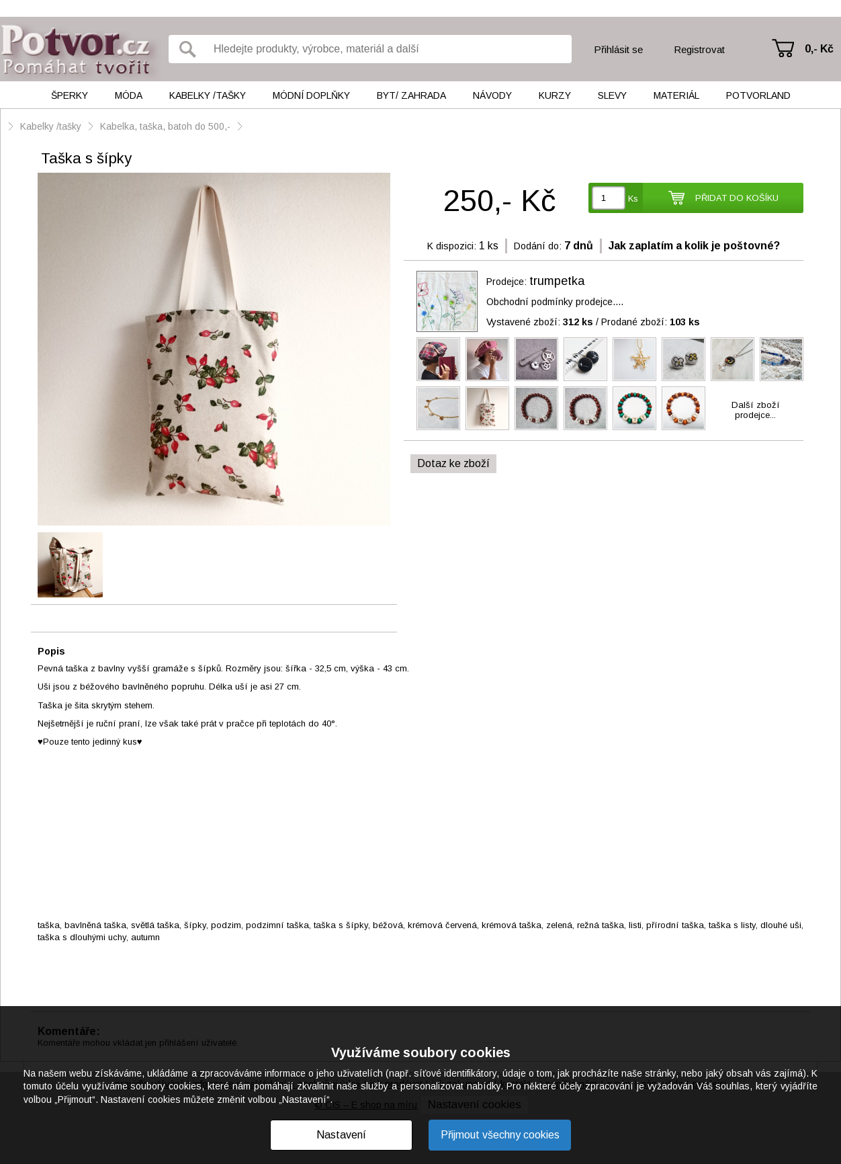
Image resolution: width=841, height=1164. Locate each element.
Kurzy (555, 95)
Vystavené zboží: (539, 322)
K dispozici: (451, 246)
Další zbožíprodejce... (756, 410)
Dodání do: (538, 246)
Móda (128, 95)
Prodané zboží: (650, 322)
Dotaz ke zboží (453, 463)
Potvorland (758, 95)
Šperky (69, 95)
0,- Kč (819, 48)
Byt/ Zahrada (411, 95)
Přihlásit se (618, 49)
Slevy (612, 95)
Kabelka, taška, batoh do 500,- (165, 126)
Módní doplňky (311, 95)
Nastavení (341, 1134)
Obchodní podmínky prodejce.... (554, 301)
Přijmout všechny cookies (500, 1134)
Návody (492, 95)
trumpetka (556, 281)
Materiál (676, 95)
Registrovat (699, 49)
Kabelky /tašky (207, 95)
